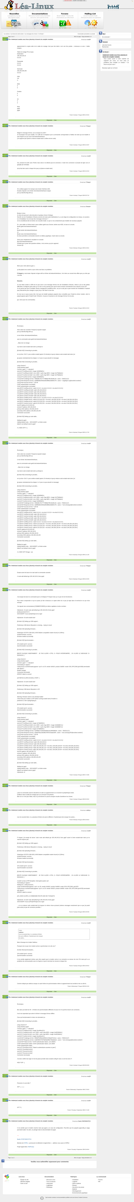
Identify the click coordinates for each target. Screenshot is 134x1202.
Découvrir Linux (50, 1179)
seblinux (88, 810)
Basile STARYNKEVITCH (84, 1121)
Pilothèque (49, 1187)
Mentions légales (25, 1181)
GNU (84, 0)
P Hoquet (88, 126)
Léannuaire (49, 1183)
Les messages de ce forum (31, 33)
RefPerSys (31, 1147)
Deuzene (88, 206)
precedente (86, 33)
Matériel (74, 1189)
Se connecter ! (106, 37)
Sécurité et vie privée (78, 1187)
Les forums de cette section (17, 33)
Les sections (7, 33)
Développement (76, 1191)
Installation (75, 1179)
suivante (93, 33)
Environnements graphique (79, 1193)
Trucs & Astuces (50, 1181)
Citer (55, 120)
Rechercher (105, 47)
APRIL (26, 1143)
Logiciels (74, 1181)
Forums (100, 1179)
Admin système (76, 1183)
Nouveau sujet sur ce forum (109, 68)
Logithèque (49, 1185)
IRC (99, 1181)
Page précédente (86, 36)
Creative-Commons (82, 1197)
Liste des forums (106, 45)
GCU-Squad (79, 0)
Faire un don (24, 1183)
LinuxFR (75, 0)
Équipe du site (24, 1179)
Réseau (74, 1185)
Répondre (49, 120)
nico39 (89, 39)
